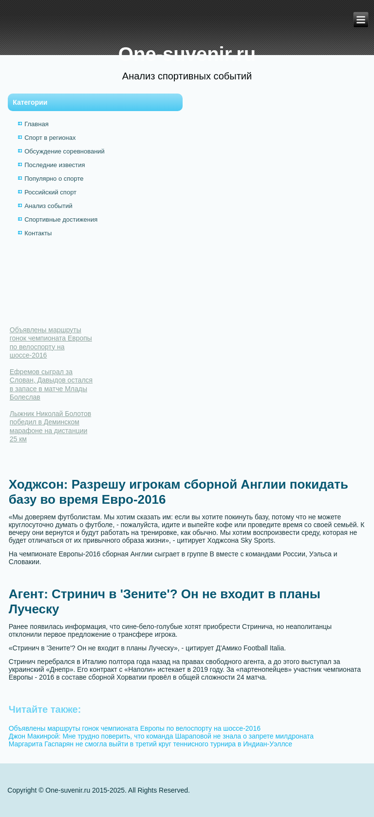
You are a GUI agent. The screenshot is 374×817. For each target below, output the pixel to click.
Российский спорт (50, 192)
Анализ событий (48, 205)
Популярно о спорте (53, 178)
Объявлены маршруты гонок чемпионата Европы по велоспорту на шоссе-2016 (51, 343)
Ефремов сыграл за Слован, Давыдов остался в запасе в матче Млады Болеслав (51, 384)
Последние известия (54, 165)
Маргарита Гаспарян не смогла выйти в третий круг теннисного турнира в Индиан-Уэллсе (150, 744)
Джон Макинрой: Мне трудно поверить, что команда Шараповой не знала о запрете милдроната (161, 736)
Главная (36, 124)
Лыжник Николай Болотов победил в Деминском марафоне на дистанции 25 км (51, 426)
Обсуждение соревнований (64, 151)
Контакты (38, 233)
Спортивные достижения (60, 219)
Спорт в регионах (49, 137)
